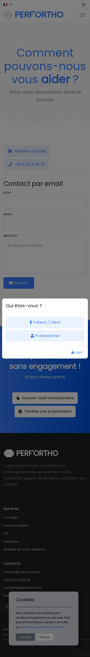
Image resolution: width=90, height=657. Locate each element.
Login (76, 352)
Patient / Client (45, 322)
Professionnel (45, 335)
